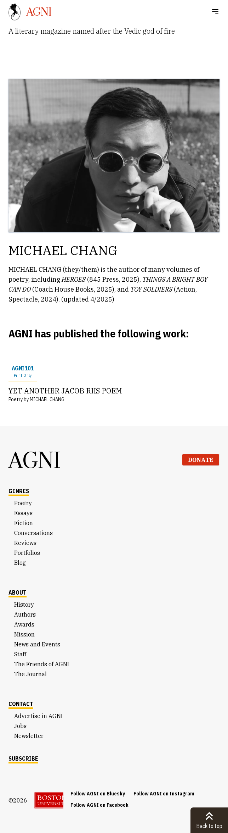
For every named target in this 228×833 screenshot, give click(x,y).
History (24, 604)
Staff (20, 654)
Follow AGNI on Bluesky (97, 793)
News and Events (37, 644)
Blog (20, 562)
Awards (24, 624)
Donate (200, 459)
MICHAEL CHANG (47, 399)
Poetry (23, 503)
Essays (23, 513)
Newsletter (29, 735)
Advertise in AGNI (38, 715)
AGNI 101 (23, 371)
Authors (25, 614)
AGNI (34, 460)
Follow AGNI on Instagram (163, 793)
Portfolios (27, 552)
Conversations (33, 532)
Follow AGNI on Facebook (99, 805)
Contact (20, 703)
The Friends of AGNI (41, 664)
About (17, 592)
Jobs (20, 725)
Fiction (23, 522)
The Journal (30, 674)
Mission (24, 634)
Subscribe (23, 758)
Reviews (25, 542)
